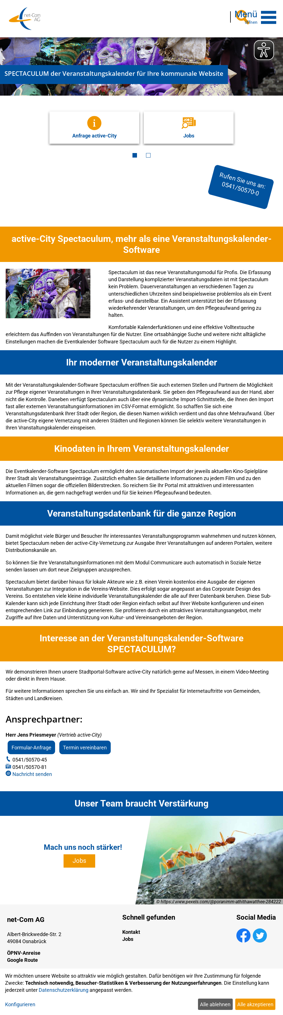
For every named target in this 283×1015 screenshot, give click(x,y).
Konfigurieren (20, 1004)
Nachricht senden (32, 770)
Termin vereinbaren (85, 743)
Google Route (22, 955)
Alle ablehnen (215, 1004)
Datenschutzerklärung (63, 990)
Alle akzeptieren (255, 1004)
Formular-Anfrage (31, 743)
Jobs (79, 856)
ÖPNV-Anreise (23, 948)
